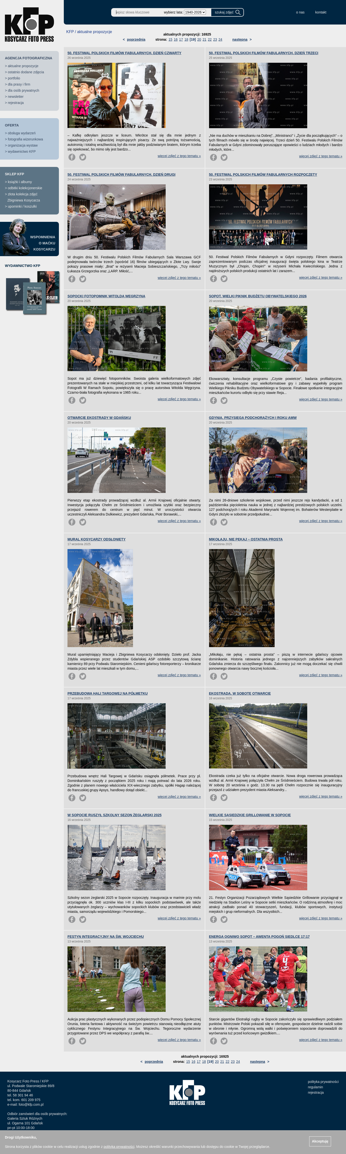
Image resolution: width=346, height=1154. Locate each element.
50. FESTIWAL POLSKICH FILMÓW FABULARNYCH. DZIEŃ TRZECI (263, 53)
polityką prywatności (119, 1147)
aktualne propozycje (23, 66)
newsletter (16, 97)
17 (181, 39)
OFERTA (12, 125)
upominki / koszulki (22, 206)
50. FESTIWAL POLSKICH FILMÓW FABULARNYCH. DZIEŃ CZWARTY (124, 53)
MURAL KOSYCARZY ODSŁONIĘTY (96, 539)
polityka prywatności (323, 1082)
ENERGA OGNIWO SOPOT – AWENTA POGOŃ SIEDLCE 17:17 (259, 937)
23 (215, 39)
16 (176, 39)
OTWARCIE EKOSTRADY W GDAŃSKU (99, 418)
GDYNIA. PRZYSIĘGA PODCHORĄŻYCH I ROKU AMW (253, 418)
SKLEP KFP (14, 174)
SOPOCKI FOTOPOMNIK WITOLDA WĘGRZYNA (106, 296)
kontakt (320, 12)
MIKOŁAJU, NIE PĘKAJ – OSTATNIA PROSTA (246, 539)
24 (220, 39)
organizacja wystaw (23, 145)
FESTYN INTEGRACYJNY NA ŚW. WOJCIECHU (105, 937)
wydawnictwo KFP (22, 151)
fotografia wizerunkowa (25, 139)
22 (210, 39)
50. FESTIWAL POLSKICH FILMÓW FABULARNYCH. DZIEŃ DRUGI (121, 174)
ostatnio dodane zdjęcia (26, 72)
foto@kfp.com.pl (31, 1104)
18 (186, 39)
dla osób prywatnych (23, 90)
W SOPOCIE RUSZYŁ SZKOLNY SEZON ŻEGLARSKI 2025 (114, 815)
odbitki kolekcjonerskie (25, 188)
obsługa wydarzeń (22, 133)
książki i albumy (20, 182)
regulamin (315, 1087)
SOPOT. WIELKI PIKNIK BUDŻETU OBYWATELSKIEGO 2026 (258, 296)
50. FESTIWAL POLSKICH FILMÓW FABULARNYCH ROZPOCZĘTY (263, 174)
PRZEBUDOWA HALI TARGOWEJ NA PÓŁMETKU (107, 693)
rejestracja (16, 103)
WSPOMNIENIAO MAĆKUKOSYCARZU (42, 243)
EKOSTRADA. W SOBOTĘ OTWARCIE (240, 693)
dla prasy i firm (19, 84)
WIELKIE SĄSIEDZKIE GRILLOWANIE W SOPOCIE (250, 815)
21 (204, 39)
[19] (193, 39)
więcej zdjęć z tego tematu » (179, 156)
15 (171, 39)
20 (199, 39)
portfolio (14, 78)
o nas (300, 12)
